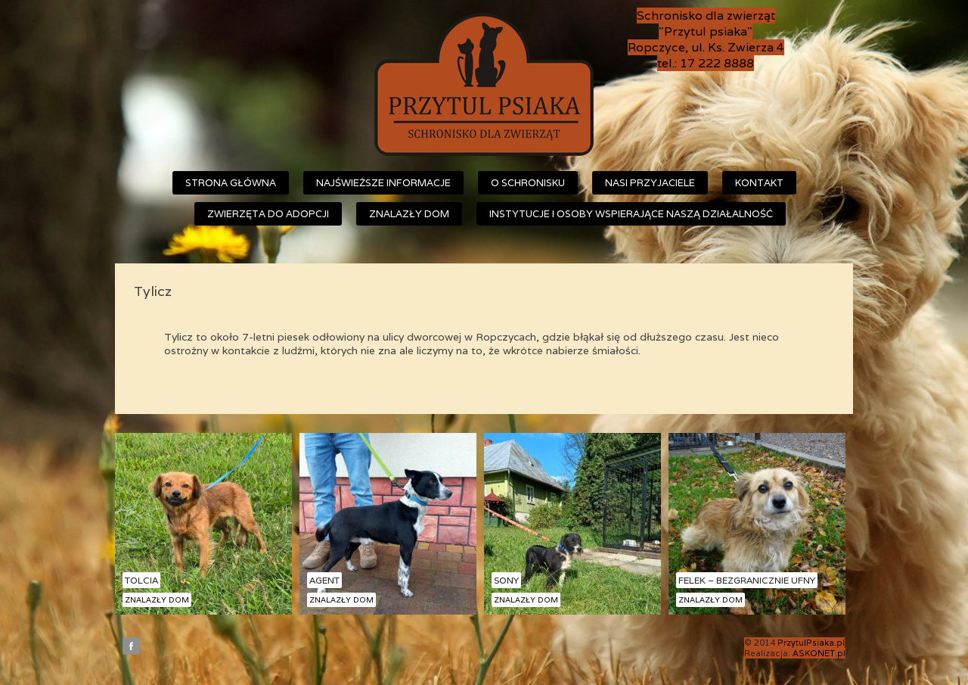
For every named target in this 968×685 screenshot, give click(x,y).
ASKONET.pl (819, 653)
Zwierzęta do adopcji (268, 213)
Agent (324, 580)
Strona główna (230, 182)
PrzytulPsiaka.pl (811, 642)
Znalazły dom (409, 213)
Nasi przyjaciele (650, 182)
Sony (506, 580)
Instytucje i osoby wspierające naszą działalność (631, 213)
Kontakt (759, 182)
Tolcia (141, 580)
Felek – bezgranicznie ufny (746, 580)
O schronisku (528, 182)
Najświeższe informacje (383, 182)
